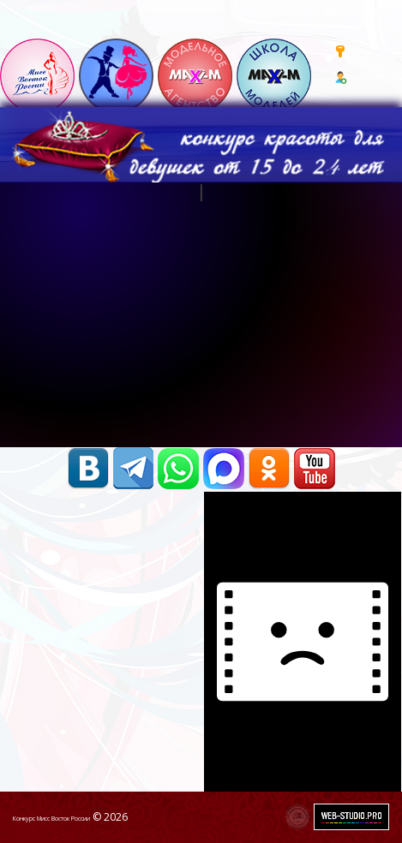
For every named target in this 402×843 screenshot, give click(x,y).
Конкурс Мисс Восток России (51, 818)
